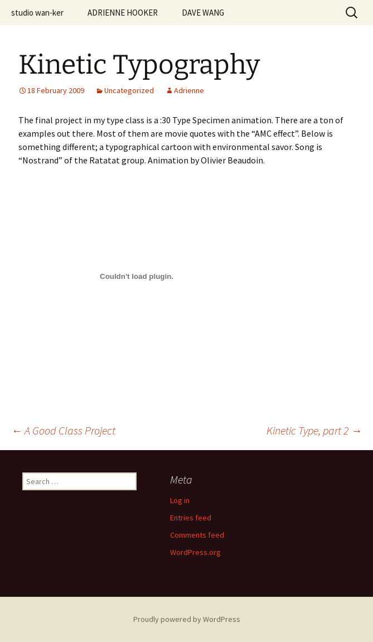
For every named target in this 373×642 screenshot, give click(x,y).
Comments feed (197, 535)
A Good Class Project (63, 430)
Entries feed (190, 518)
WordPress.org (195, 552)
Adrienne (189, 90)
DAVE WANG (203, 12)
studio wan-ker (37, 12)
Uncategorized (129, 90)
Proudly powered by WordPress (186, 619)
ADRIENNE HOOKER (123, 12)
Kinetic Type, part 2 (314, 430)
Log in (180, 500)
